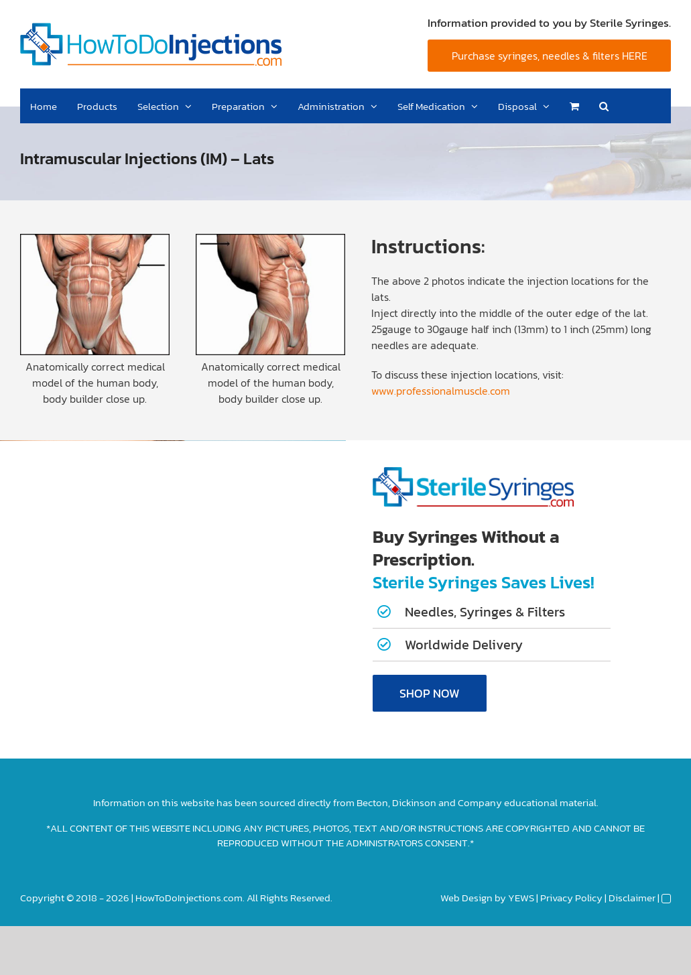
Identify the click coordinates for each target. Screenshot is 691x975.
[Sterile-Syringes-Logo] (473, 472)
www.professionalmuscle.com (440, 391)
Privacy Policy (571, 897)
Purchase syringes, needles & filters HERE (549, 56)
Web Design (466, 897)
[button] (604, 105)
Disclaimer (632, 897)
